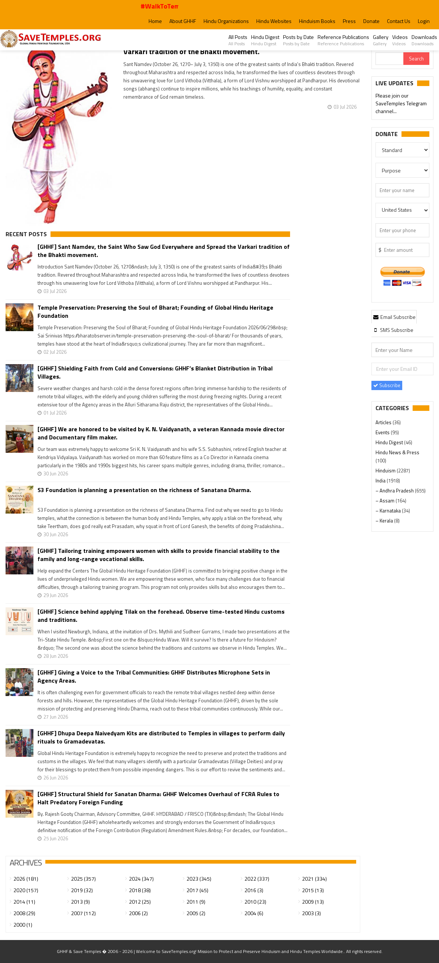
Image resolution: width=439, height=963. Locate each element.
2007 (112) (83, 913)
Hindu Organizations (226, 21)
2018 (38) (140, 890)
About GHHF (182, 21)
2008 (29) (24, 913)
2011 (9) (195, 902)
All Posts (237, 40)
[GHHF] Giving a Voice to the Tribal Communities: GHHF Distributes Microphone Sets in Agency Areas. (154, 676)
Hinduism (386, 470)
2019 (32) (82, 890)
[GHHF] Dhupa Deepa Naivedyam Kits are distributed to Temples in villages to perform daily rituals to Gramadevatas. (161, 737)
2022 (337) (256, 879)
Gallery (380, 40)
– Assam (385, 500)
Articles (384, 422)
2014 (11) (24, 902)
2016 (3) (253, 890)
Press (349, 21)
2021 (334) (314, 879)
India (381, 480)
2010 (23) (255, 902)
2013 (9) (80, 902)
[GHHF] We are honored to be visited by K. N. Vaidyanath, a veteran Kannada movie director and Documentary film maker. (161, 433)
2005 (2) (195, 913)
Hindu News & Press (397, 452)
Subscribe (386, 385)
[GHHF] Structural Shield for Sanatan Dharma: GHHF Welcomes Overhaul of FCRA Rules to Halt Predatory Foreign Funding (158, 798)
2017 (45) (197, 890)
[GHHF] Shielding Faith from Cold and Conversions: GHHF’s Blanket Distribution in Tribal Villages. (155, 372)
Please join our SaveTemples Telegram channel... (401, 103)
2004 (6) (253, 913)
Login (424, 21)
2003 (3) (311, 913)
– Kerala (384, 520)
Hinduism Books (317, 21)
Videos (400, 40)
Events (383, 432)
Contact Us (398, 21)
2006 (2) (138, 913)
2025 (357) (83, 879)
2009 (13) (313, 902)
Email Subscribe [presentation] (394, 317)
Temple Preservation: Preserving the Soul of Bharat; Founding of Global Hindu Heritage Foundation (155, 311)
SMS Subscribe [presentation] (392, 330)
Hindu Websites (274, 21)
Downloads (424, 40)
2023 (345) (198, 879)
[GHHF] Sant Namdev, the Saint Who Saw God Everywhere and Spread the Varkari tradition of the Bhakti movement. (164, 251)
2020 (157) (25, 890)
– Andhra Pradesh (395, 490)
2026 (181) (25, 879)
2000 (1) (22, 925)
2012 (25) (140, 902)
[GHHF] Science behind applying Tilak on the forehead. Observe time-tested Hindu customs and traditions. (161, 615)
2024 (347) (141, 879)
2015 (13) (313, 890)
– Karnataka (388, 510)
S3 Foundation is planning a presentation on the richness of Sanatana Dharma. (144, 490)
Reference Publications (343, 40)
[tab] (394, 316)
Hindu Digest (265, 40)
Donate (371, 21)
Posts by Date (298, 40)
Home (155, 21)
